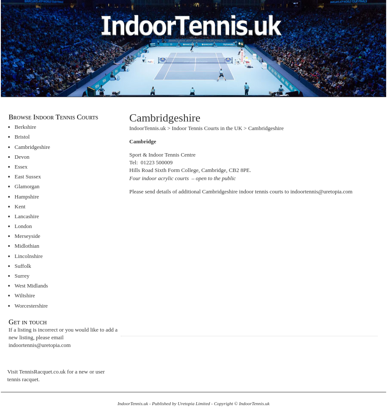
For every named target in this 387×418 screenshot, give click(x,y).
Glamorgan (27, 186)
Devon (22, 157)
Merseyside (27, 236)
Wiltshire (25, 295)
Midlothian (27, 246)
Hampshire (27, 196)
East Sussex (28, 176)
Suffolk (23, 266)
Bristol (22, 136)
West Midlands (31, 285)
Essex (21, 166)
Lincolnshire (29, 256)
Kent (20, 206)
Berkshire (25, 127)
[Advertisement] (201, 261)
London (23, 226)
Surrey (22, 276)
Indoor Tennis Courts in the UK (207, 128)
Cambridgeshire (32, 147)
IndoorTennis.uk (147, 128)
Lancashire (27, 216)
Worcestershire (31, 305)
